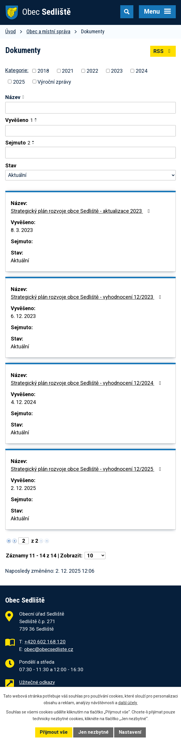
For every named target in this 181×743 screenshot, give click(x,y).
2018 (43, 71)
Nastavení (130, 732)
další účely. (128, 702)
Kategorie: (16, 70)
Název (12, 97)
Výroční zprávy (54, 81)
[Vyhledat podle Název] (90, 108)
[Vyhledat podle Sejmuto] (90, 152)
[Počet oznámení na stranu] (95, 555)
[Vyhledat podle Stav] (90, 175)
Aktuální (20, 260)
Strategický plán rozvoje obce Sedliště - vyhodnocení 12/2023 (87, 297)
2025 (19, 81)
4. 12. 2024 (23, 402)
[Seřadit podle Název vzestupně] (23, 96)
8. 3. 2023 (22, 230)
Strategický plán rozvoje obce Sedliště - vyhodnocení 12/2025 (87, 469)
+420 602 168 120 (45, 642)
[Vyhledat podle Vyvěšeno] (90, 131)
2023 (117, 71)
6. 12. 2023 (23, 316)
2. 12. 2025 (23, 488)
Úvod (10, 31)
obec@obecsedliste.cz (48, 649)
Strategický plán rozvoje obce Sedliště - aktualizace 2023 (81, 211)
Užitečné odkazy (37, 682)
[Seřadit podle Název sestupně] (23, 98)
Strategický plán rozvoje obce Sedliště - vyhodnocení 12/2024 (87, 383)
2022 (92, 71)
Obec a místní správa (48, 31)
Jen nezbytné (93, 732)
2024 (141, 71)
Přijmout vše (54, 732)
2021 (68, 71)
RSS (163, 51)
